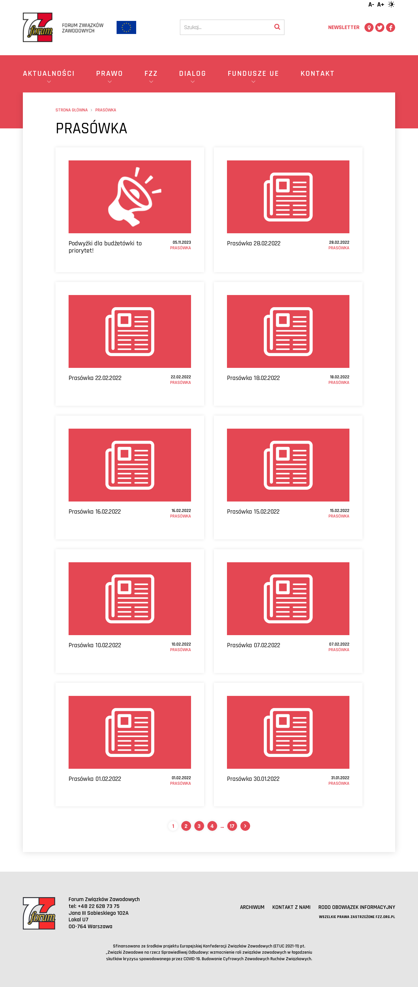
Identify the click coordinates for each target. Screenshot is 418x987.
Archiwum (248, 907)
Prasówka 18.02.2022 (253, 378)
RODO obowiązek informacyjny (355, 907)
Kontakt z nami (288, 907)
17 (232, 826)
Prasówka (180, 248)
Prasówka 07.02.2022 (253, 645)
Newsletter (344, 27)
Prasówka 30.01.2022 (253, 779)
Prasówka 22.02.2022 (95, 378)
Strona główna (72, 110)
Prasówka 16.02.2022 (95, 511)
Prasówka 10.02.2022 (95, 645)
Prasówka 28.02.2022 (254, 243)
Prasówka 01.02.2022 (95, 779)
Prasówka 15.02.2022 (253, 511)
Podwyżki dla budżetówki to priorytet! (105, 247)
